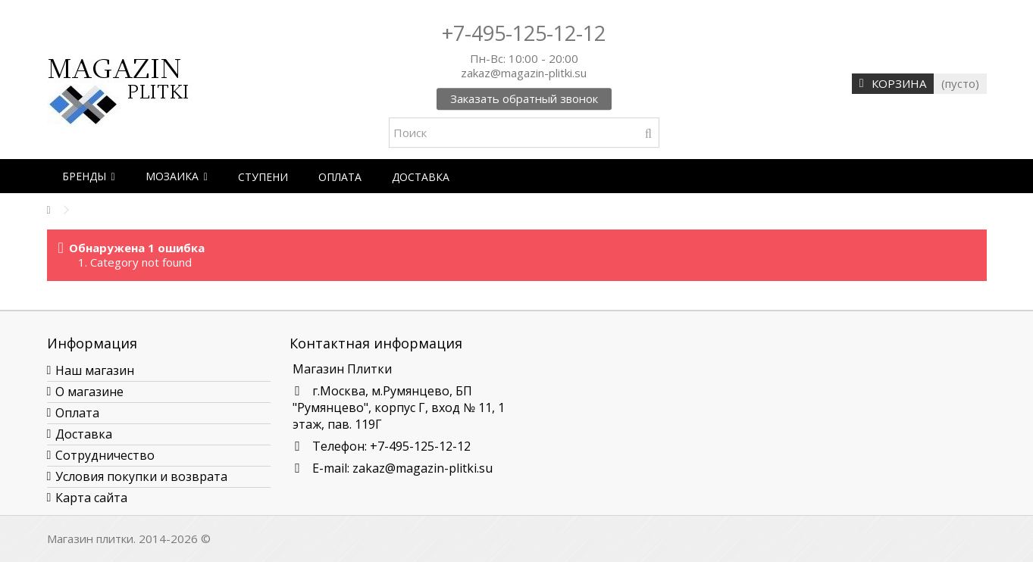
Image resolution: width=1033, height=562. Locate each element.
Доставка (83, 434)
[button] (88, 176)
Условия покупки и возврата (141, 476)
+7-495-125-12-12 (524, 33)
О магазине (89, 392)
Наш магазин (94, 370)
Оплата (77, 413)
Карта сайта (91, 498)
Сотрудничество (105, 455)
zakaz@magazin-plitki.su (422, 468)
